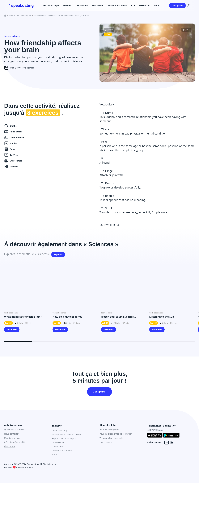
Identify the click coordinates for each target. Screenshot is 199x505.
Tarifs (156, 5)
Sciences (53, 16)
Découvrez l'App (51, 5)
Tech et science (40, 16)
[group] (27, 304)
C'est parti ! (177, 5)
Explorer (59, 255)
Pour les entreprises (109, 434)
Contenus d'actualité (117, 5)
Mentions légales (12, 442)
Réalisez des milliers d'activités (66, 439)
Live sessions (81, 5)
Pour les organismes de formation (116, 438)
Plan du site (9, 450)
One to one (97, 5)
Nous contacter (11, 438)
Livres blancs (106, 446)
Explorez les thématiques (20, 16)
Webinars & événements (111, 442)
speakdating (21, 5)
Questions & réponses (14, 434)
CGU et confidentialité (14, 446)
